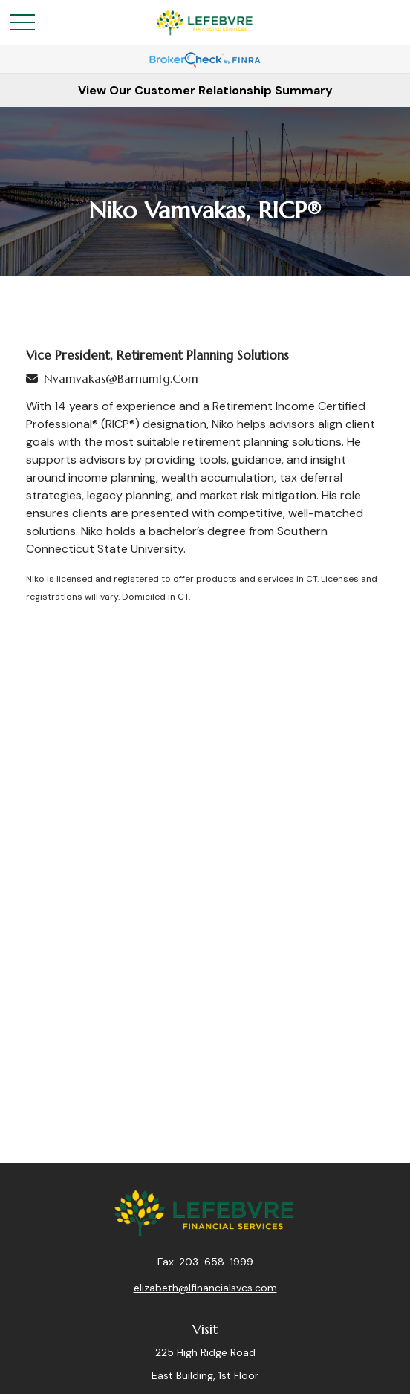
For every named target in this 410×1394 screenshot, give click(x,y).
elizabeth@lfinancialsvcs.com (205, 1287)
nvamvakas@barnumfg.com (121, 378)
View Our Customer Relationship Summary (205, 90)
